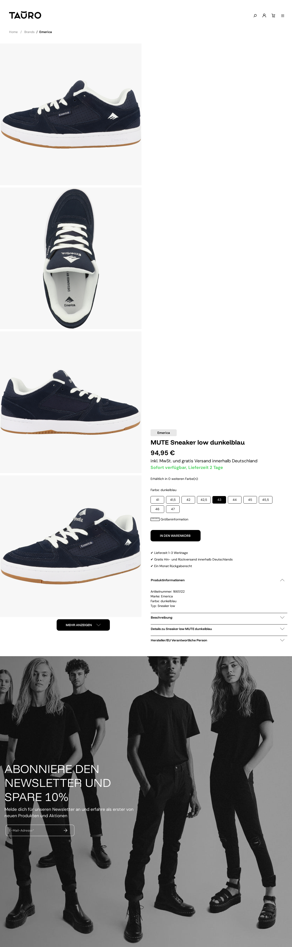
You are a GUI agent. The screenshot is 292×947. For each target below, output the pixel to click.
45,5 (265, 500)
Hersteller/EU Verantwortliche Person (217, 640)
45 (250, 500)
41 (157, 500)
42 (188, 500)
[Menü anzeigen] (282, 15)
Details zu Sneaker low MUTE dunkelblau (217, 629)
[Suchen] (254, 15)
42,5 (204, 500)
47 (173, 509)
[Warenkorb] (272, 15)
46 (157, 509)
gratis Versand (197, 461)
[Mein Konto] (263, 15)
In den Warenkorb (175, 536)
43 (219, 500)
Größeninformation (169, 519)
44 (235, 500)
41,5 (173, 500)
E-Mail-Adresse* (21, 830)
